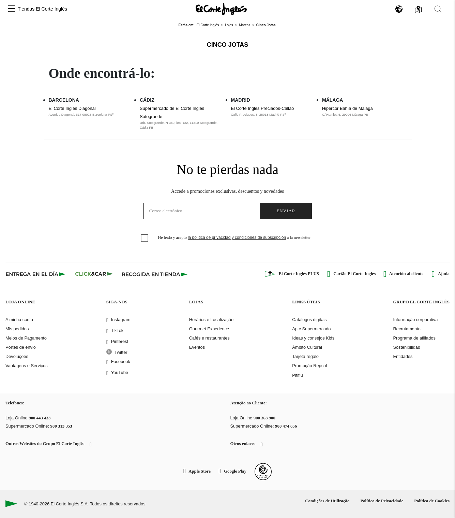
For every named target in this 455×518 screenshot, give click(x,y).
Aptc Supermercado (311, 328)
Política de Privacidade (381, 501)
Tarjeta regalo (305, 356)
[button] (11, 9)
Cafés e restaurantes (209, 338)
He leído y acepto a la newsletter (234, 237)
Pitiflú (297, 375)
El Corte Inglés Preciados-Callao (262, 108)
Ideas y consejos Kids (313, 338)
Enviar (285, 210)
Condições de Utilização (327, 501)
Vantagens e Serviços (26, 365)
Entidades (402, 356)
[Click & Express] (36, 274)
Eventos (197, 347)
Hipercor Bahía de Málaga (347, 108)
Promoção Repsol (309, 365)
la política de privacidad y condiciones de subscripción (237, 237)
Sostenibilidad (406, 347)
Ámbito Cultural (307, 347)
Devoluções (16, 356)
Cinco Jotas (227, 44)
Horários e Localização (211, 319)
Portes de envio (20, 347)
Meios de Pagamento (26, 338)
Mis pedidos (17, 328)
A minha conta (19, 319)
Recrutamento (406, 328)
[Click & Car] (94, 274)
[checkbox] (145, 238)
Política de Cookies (432, 501)
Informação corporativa (415, 319)
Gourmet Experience (209, 328)
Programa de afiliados (414, 338)
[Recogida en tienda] (154, 274)
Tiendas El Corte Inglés (42, 9)
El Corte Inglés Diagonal (72, 108)
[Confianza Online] (263, 471)
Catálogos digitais (309, 319)
